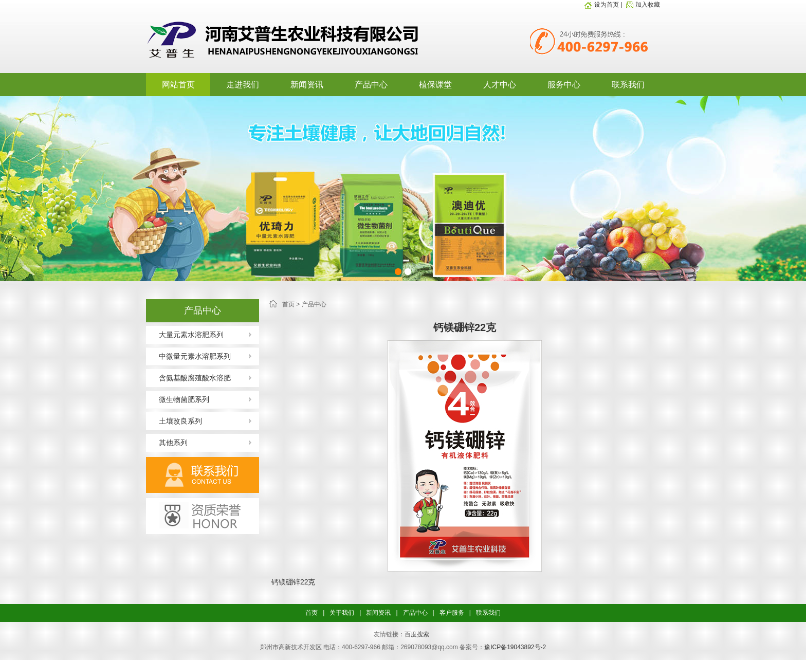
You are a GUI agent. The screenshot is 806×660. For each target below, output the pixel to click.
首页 (288, 304)
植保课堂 (435, 84)
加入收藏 (642, 4)
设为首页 (601, 4)
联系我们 (628, 84)
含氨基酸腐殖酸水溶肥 (195, 378)
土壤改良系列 (180, 421)
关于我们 (341, 612)
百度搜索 (417, 634)
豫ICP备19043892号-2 (515, 647)
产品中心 (371, 84)
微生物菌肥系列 (184, 399)
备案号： (472, 647)
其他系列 (173, 442)
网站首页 (178, 84)
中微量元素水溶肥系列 (195, 356)
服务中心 (563, 84)
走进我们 (242, 84)
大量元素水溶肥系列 (191, 335)
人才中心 (499, 84)
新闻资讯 (306, 84)
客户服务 (451, 612)
